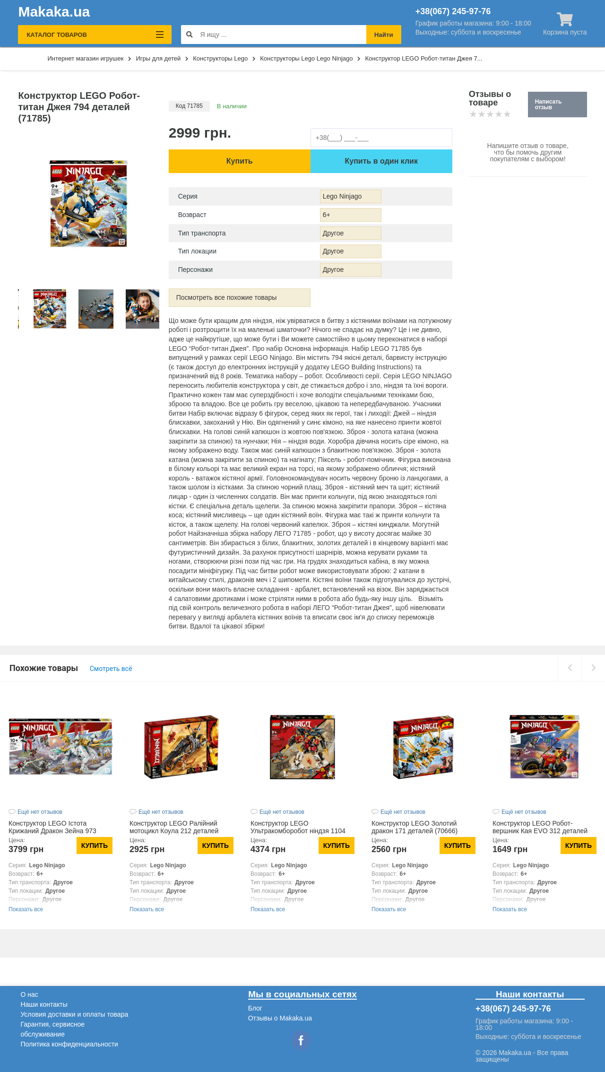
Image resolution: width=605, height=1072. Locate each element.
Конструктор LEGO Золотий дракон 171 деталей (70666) (415, 827)
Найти (383, 34)
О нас (29, 994)
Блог (255, 1008)
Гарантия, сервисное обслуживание (52, 1029)
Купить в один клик (381, 161)
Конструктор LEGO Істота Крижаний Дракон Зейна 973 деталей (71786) (52, 830)
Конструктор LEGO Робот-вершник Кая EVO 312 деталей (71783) (540, 830)
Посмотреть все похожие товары (226, 297)
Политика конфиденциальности (69, 1044)
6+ (326, 214)
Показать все (26, 909)
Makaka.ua (54, 12)
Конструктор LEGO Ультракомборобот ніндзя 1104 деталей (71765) (298, 830)
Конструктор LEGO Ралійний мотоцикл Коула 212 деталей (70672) (174, 830)
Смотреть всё (111, 668)
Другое (333, 233)
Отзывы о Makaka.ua (280, 1018)
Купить (239, 161)
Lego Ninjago (342, 196)
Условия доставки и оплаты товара (74, 1014)
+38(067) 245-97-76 (453, 11)
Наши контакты (43, 1004)
